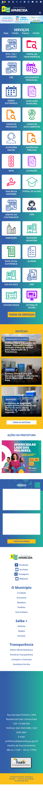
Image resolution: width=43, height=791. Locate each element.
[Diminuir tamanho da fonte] (17, 2)
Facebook (23, 565)
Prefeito (21, 607)
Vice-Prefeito (21, 612)
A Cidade (21, 593)
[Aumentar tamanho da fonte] (20, 2)
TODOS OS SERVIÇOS (21, 314)
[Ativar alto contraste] (24, 2)
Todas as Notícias (21, 422)
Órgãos (21, 631)
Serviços (21, 635)
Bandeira (21, 602)
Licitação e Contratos (21, 659)
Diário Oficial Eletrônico (21, 649)
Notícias (21, 626)
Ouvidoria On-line (21, 664)
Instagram (24, 574)
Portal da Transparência (21, 654)
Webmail (23, 578)
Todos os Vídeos (22, 541)
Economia (21, 597)
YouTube (23, 569)
